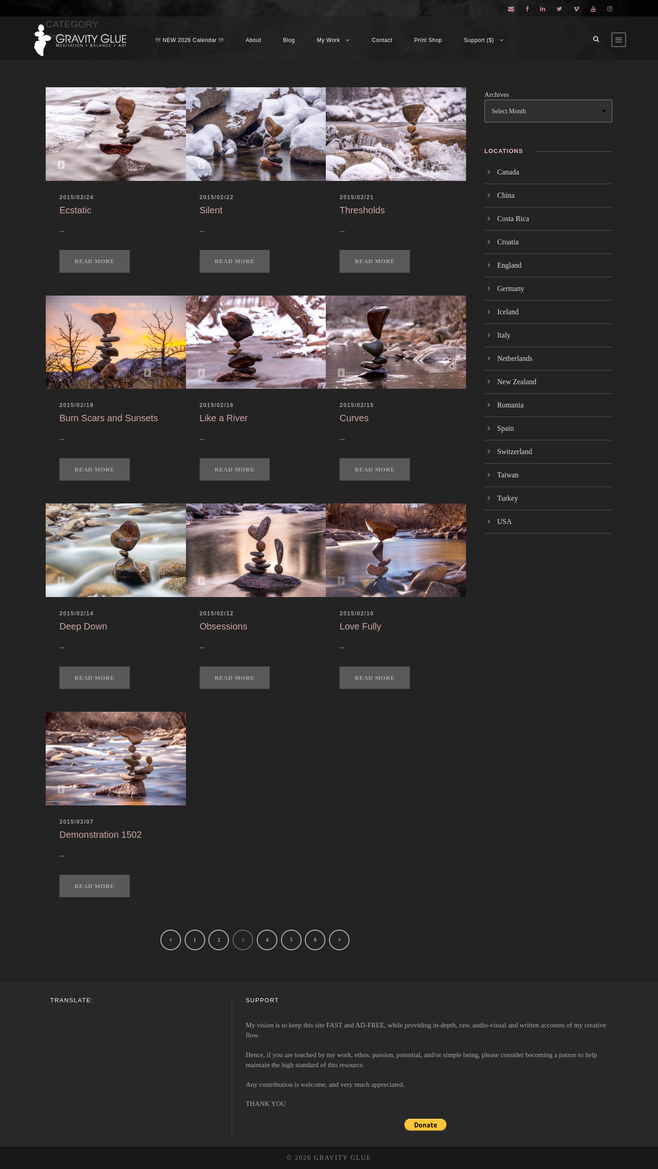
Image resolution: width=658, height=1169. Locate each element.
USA (504, 521)
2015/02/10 (357, 613)
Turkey (507, 498)
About (253, 40)
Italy (503, 335)
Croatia (508, 242)
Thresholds (362, 210)
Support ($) (479, 40)
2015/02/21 (357, 197)
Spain (505, 428)
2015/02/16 (217, 405)
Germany (511, 288)
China (506, 195)
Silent (211, 210)
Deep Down (83, 626)
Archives (496, 94)
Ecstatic (75, 210)
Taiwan (508, 475)
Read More (94, 261)
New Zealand (516, 382)
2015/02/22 (217, 197)
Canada (508, 172)
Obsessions (224, 626)
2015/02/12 (217, 613)
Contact (382, 40)
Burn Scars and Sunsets (108, 418)
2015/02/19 (76, 405)
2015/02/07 (76, 822)
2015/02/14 (76, 613)
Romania (510, 405)
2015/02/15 (357, 405)
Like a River (224, 418)
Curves (354, 418)
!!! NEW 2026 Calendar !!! (189, 40)
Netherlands (514, 358)
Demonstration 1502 (100, 835)
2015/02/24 (76, 197)
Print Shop (428, 40)
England (509, 265)
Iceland (508, 312)
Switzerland (514, 451)
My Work (328, 40)
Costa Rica (513, 218)
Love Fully (360, 626)
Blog (289, 40)
